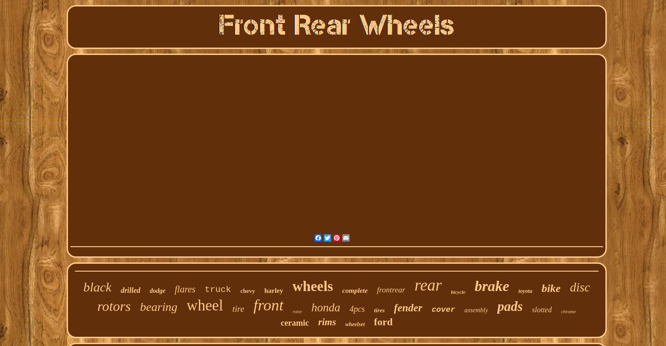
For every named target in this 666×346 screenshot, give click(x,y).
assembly (476, 310)
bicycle (458, 292)
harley (273, 290)
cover (443, 309)
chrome (568, 311)
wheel (205, 305)
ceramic (295, 323)
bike (551, 288)
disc (580, 287)
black (97, 287)
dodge (158, 290)
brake (492, 286)
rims (327, 322)
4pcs (357, 309)
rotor (297, 311)
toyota (525, 291)
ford (383, 322)
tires (379, 310)
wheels (312, 286)
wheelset (355, 324)
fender (408, 308)
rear (428, 285)
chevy (247, 290)
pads (510, 306)
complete (355, 290)
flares (185, 289)
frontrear (391, 289)
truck (218, 290)
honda (325, 307)
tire (238, 309)
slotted (542, 310)
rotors (113, 306)
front (268, 305)
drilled (131, 290)
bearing (159, 307)
